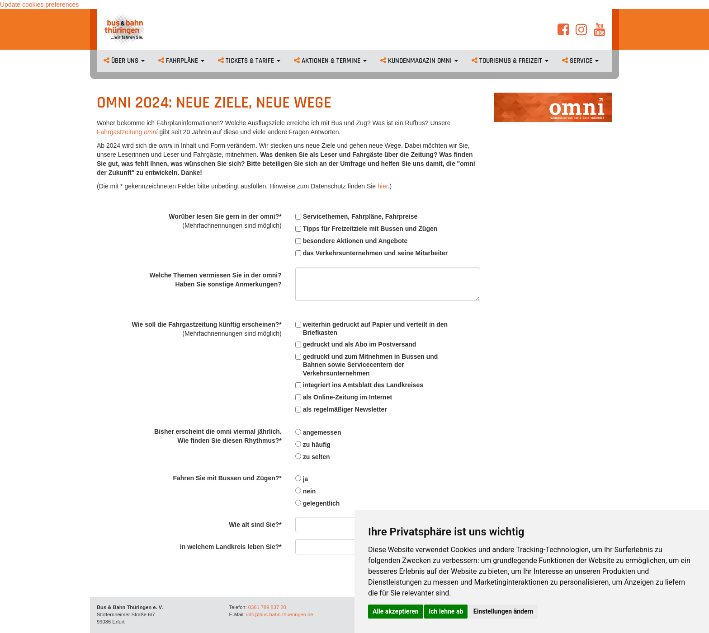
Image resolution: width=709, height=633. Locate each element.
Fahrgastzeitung (120, 132)
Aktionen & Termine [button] (330, 60)
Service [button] (580, 60)
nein (305, 491)
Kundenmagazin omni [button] (419, 60)
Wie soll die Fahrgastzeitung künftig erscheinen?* (206, 329)
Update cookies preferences (39, 4)
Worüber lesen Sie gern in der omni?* (225, 221)
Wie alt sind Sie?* (255, 524)
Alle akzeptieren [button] (396, 611)
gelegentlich (317, 503)
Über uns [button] (124, 60)
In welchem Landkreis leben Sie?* (231, 546)
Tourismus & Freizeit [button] (510, 60)
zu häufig (313, 444)
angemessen (318, 432)
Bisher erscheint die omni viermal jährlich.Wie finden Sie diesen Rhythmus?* (218, 436)
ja (301, 479)
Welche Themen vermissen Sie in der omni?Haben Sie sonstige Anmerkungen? (215, 280)
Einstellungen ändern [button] (503, 611)
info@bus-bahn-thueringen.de (279, 614)
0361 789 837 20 (267, 607)
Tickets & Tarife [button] (249, 60)
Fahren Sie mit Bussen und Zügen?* (227, 478)
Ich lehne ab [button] (446, 611)
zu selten (312, 456)
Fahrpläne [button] (181, 60)
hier (383, 186)
